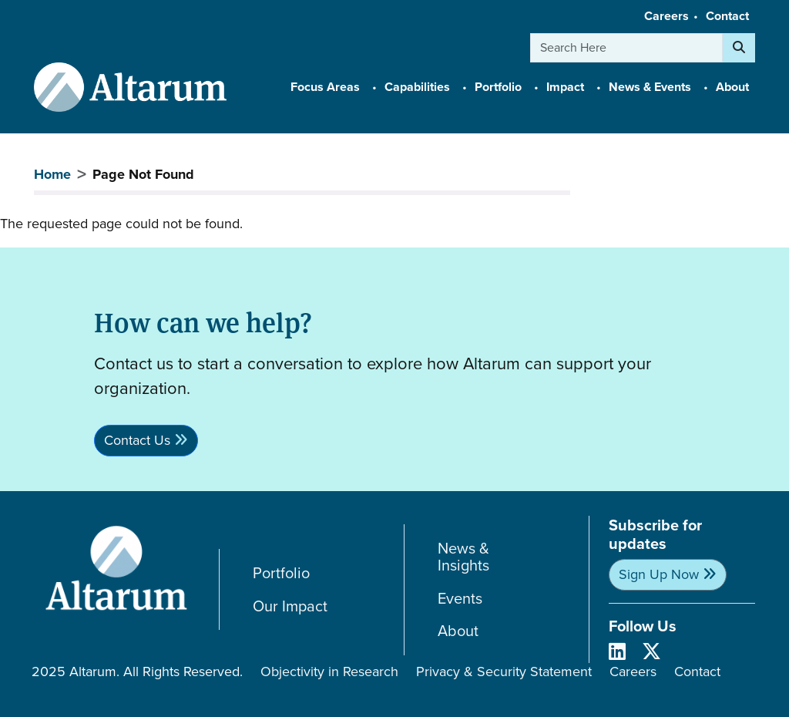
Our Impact (290, 606)
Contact (727, 16)
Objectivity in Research (329, 671)
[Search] (739, 47)
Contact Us (137, 440)
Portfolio (281, 573)
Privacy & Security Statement (504, 671)
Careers (666, 16)
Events (460, 599)
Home (52, 174)
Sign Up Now (659, 574)
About (458, 631)
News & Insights (463, 557)
